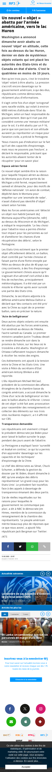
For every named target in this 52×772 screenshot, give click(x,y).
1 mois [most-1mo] (25, 614)
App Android (40, 721)
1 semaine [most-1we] (15, 614)
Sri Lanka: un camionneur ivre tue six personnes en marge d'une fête (25, 636)
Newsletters (11, 721)
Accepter (26, 767)
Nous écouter (45, 3)
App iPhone (26, 721)
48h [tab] (4, 614)
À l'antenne (38, 10)
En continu (13, 10)
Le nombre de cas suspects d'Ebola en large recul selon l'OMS (26, 595)
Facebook (10, 709)
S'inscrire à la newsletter (26, 679)
